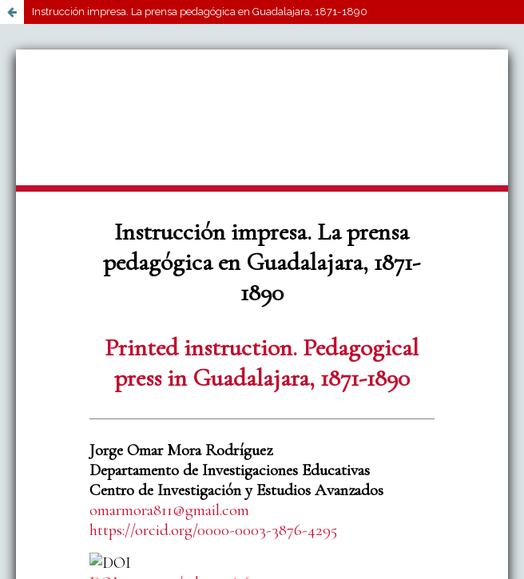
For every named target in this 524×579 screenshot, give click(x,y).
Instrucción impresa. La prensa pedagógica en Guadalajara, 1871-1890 (199, 12)
